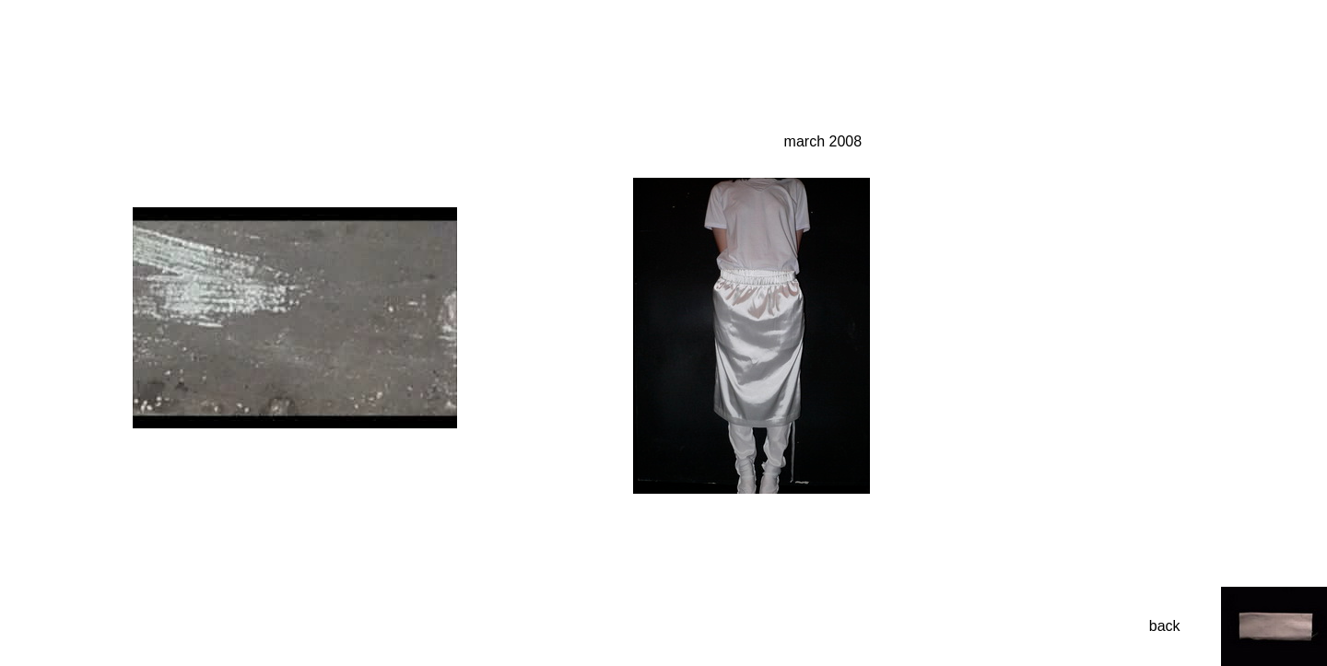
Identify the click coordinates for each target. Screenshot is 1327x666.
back (1164, 626)
